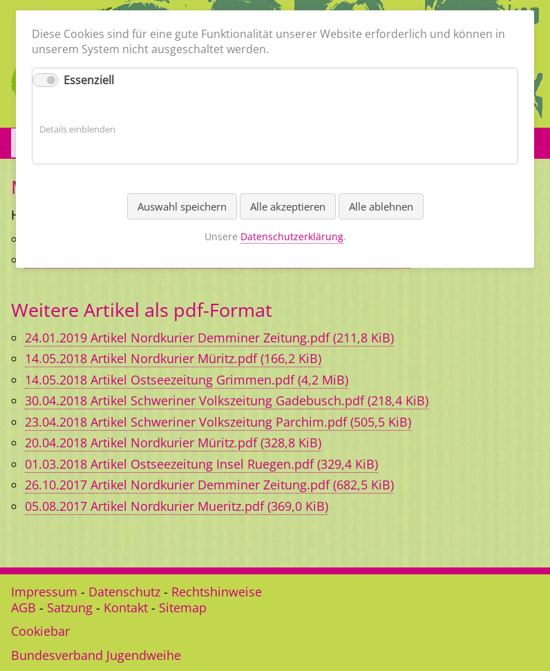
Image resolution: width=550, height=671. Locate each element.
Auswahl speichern (182, 206)
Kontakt (126, 607)
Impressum (44, 591)
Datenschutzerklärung (291, 236)
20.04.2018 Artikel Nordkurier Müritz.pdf (173, 442)
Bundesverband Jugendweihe (96, 655)
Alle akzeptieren (287, 206)
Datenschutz (124, 591)
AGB (23, 607)
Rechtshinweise (216, 591)
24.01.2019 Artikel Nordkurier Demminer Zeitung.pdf (209, 337)
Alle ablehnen (381, 206)
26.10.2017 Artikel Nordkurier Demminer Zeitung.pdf (209, 484)
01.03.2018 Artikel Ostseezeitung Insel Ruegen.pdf (201, 464)
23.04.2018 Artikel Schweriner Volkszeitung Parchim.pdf (218, 422)
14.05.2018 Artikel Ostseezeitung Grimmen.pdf (186, 379)
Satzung (70, 607)
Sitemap (183, 607)
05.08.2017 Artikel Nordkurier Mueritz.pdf (176, 506)
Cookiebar (40, 631)
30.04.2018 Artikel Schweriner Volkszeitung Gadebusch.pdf (226, 400)
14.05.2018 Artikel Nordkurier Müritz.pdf (173, 358)
